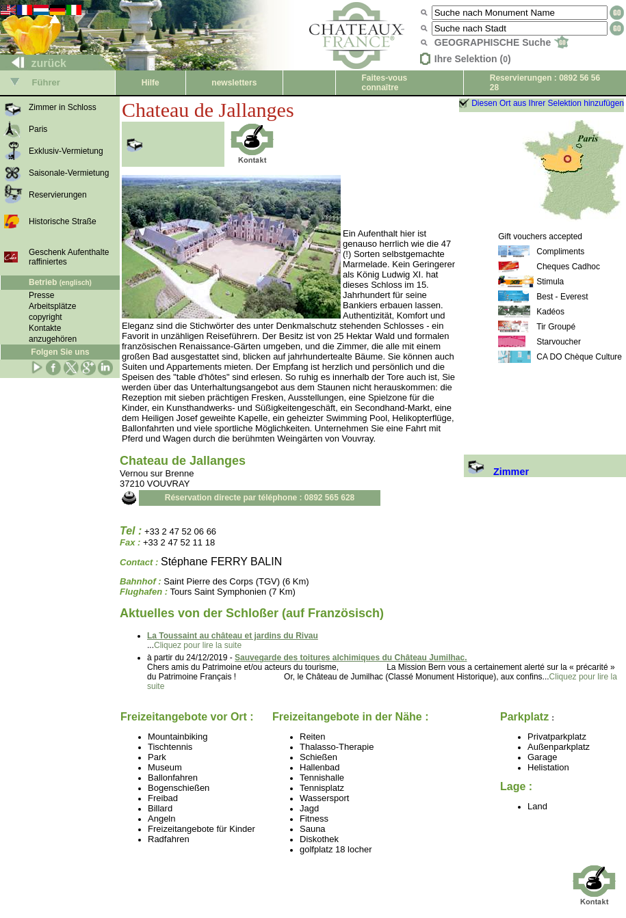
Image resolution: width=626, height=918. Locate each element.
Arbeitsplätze (52, 306)
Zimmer (496, 471)
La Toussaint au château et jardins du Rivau (232, 635)
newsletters (234, 82)
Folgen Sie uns (60, 352)
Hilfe (150, 82)
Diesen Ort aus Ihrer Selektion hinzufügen (547, 103)
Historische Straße (62, 221)
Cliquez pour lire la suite (198, 645)
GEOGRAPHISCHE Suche (501, 42)
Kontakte (45, 328)
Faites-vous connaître (385, 82)
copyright (45, 317)
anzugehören (53, 339)
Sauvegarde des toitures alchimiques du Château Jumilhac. (351, 657)
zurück (33, 63)
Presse (41, 295)
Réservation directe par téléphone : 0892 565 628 (259, 497)
